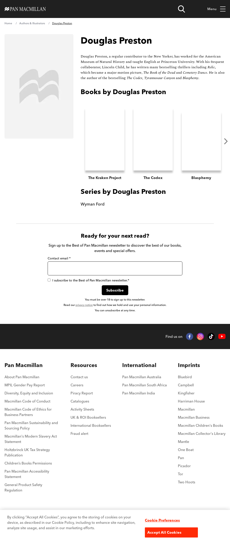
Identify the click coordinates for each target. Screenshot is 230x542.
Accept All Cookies (164, 532)
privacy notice (84, 305)
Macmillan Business (194, 418)
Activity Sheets (82, 409)
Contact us (79, 377)
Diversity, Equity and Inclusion (28, 393)
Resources (84, 365)
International (139, 365)
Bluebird (185, 377)
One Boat (186, 450)
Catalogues (80, 401)
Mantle (183, 442)
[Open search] (181, 9)
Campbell (186, 385)
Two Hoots (186, 482)
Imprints (189, 365)
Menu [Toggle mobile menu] (216, 9)
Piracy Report (82, 393)
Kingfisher (186, 393)
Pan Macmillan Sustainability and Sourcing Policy (31, 426)
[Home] (25, 9)
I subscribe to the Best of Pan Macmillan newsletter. (88, 281)
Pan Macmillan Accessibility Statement (26, 474)
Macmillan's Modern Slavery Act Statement (30, 439)
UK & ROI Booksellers (88, 418)
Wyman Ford (92, 204)
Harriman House (191, 401)
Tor (180, 474)
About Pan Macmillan (21, 377)
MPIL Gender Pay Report (24, 385)
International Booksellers (91, 426)
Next (226, 141)
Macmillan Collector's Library (202, 434)
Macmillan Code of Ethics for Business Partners (28, 412)
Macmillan (186, 409)
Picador (184, 466)
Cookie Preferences (162, 520)
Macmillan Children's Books (200, 426)
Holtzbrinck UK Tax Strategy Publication (27, 453)
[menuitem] (32, 379)
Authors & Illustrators (32, 23)
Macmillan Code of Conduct (27, 401)
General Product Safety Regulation (23, 488)
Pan (181, 458)
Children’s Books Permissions (28, 463)
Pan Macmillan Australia (141, 377)
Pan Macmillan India (138, 393)
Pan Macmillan (23, 365)
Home (8, 23)
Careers (77, 385)
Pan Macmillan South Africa (144, 385)
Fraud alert (79, 434)
